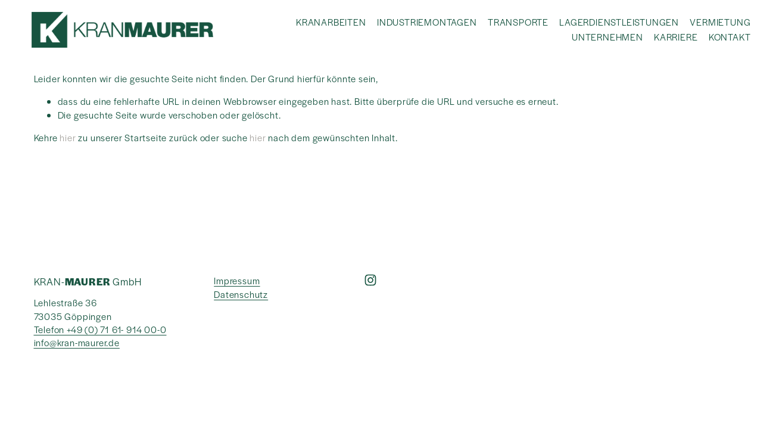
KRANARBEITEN (331, 21)
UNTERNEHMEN (607, 36)
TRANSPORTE (518, 21)
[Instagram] (370, 280)
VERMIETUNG (720, 21)
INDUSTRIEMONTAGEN (427, 21)
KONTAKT (730, 36)
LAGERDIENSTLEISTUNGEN (619, 21)
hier (68, 137)
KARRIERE (675, 36)
